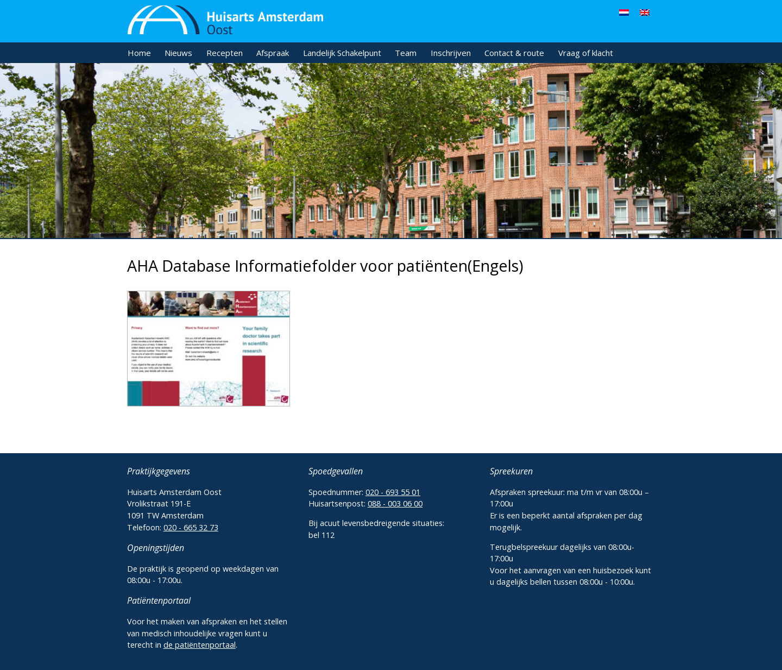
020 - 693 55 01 (392, 492)
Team (406, 52)
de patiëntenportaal (199, 645)
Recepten (224, 52)
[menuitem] (624, 11)
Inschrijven (451, 52)
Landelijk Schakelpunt (342, 52)
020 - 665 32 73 (190, 527)
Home (139, 52)
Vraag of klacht (585, 52)
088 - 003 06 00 (395, 503)
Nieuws (178, 52)
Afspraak (272, 52)
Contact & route (514, 52)
